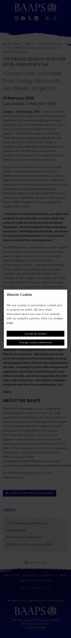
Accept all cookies (36, 333)
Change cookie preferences (35, 342)
